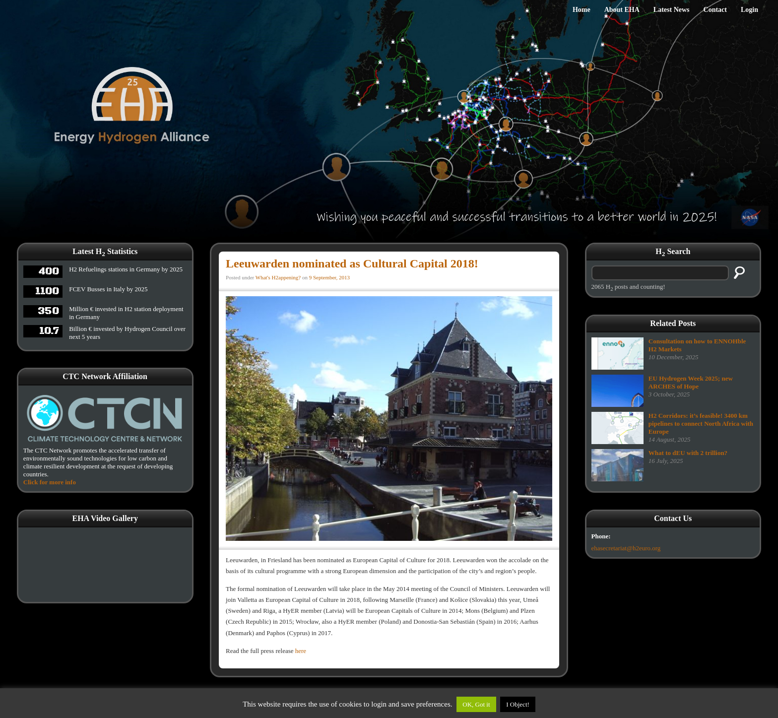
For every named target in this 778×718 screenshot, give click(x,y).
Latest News (671, 9)
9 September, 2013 (329, 277)
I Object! (517, 704)
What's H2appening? (278, 277)
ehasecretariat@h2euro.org (626, 548)
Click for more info (49, 482)
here (300, 650)
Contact (715, 9)
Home (581, 9)
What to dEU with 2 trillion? (687, 453)
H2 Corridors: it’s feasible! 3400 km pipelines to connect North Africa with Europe (700, 423)
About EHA (622, 9)
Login (749, 9)
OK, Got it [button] (476, 704)
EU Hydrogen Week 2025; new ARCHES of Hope (690, 382)
